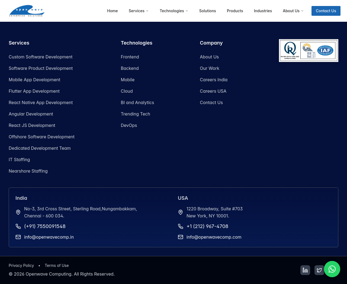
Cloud (127, 91)
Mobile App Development (34, 79)
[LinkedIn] (305, 270)
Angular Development (31, 114)
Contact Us (326, 10)
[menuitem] (112, 11)
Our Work (209, 68)
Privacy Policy (21, 265)
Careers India (213, 79)
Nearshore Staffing (28, 171)
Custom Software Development (41, 57)
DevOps (129, 125)
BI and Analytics (137, 102)
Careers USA (213, 91)
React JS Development (32, 125)
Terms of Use (57, 265)
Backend (130, 68)
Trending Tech (135, 114)
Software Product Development (41, 68)
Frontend (130, 57)
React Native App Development (41, 102)
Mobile (127, 79)
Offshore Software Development (42, 136)
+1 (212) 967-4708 (207, 226)
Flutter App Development (34, 91)
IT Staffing (19, 159)
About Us (209, 57)
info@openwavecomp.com (214, 237)
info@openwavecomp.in (49, 237)
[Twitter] (319, 270)
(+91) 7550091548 (45, 226)
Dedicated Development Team (40, 148)
